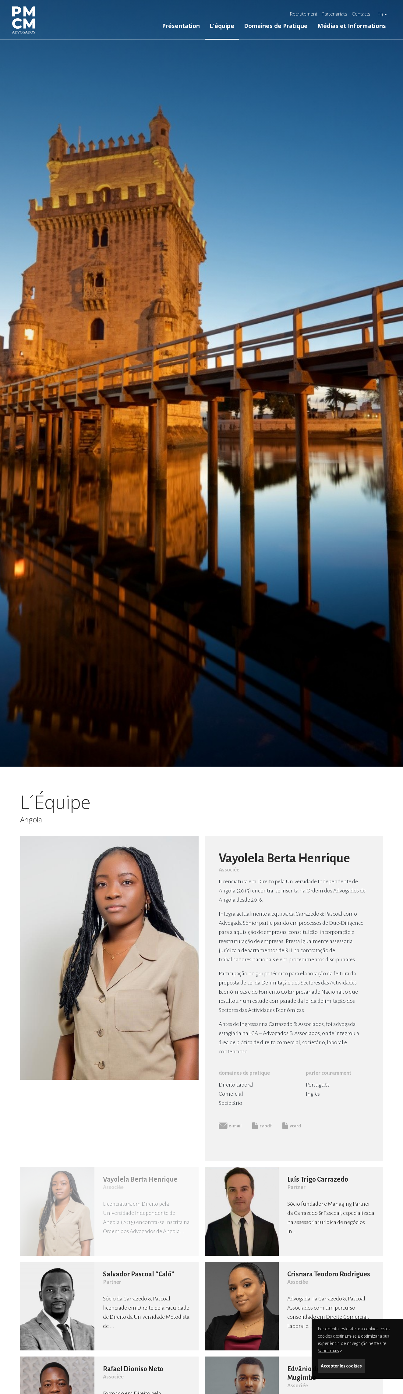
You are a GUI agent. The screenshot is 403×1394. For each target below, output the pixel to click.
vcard (291, 1126)
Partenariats (334, 14)
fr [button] (380, 14)
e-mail (230, 1126)
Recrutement (303, 14)
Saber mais (328, 1350)
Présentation (181, 26)
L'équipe (222, 26)
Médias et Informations (351, 26)
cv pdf (262, 1126)
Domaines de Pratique (276, 26)
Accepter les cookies (341, 1366)
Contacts (361, 14)
